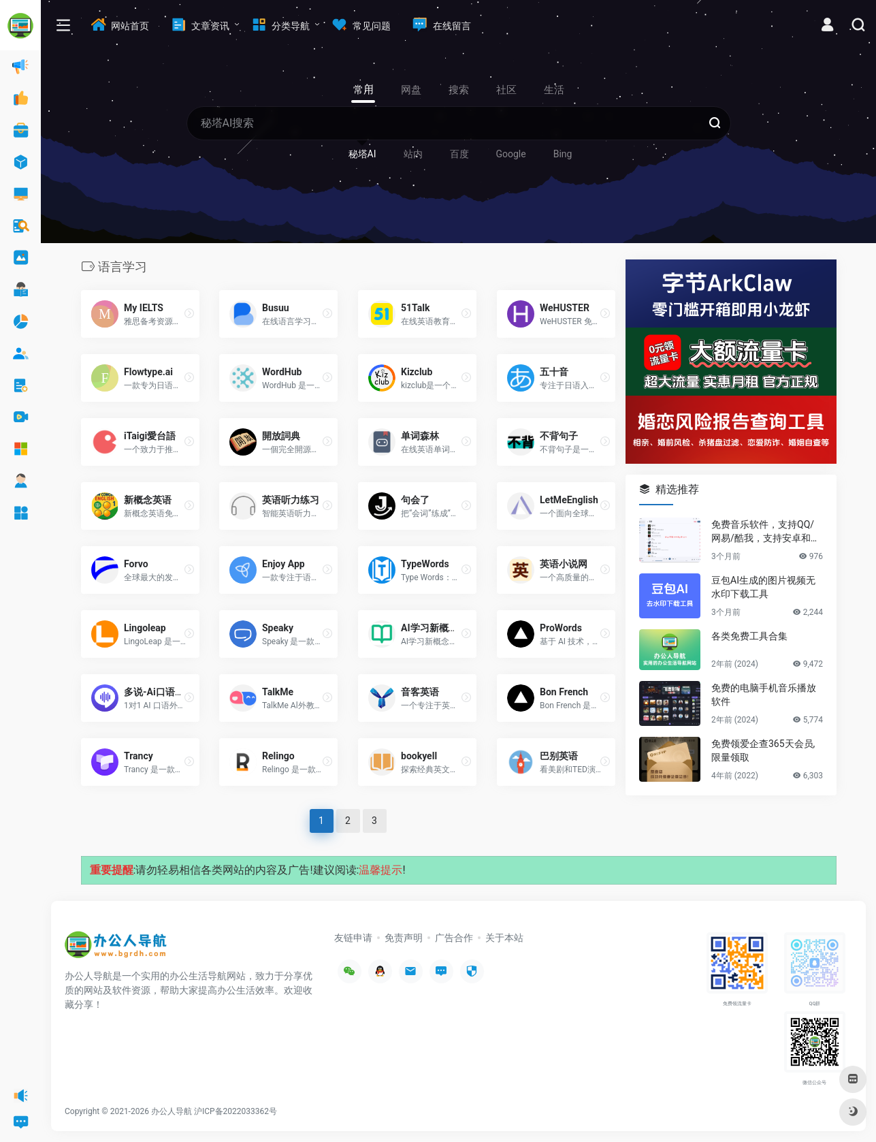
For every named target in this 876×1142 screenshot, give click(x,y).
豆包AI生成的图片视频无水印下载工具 (763, 587)
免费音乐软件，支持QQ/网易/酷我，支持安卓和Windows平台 (766, 532)
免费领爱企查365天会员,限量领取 (763, 750)
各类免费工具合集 (749, 636)
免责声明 (404, 937)
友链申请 (353, 937)
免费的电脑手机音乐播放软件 (763, 694)
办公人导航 (171, 1111)
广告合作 (454, 937)
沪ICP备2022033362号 (235, 1111)
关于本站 (504, 937)
